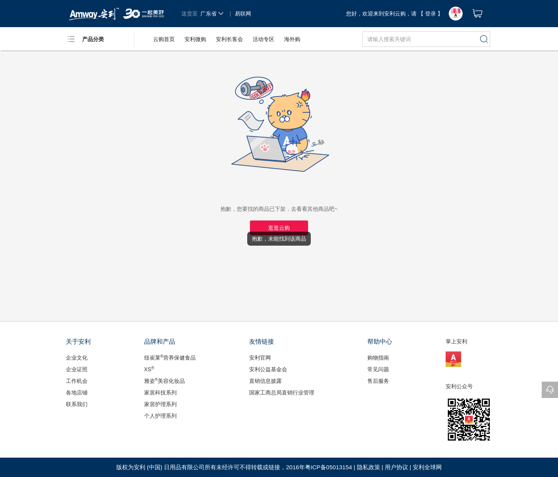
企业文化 (77, 358)
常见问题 (378, 369)
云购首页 (164, 39)
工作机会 (77, 381)
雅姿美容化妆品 (164, 380)
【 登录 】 (430, 13)
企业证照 (77, 369)
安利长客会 (229, 39)
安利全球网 (427, 467)
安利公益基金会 (268, 369)
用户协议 (396, 467)
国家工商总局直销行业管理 (281, 392)
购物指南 (378, 358)
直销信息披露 (265, 381)
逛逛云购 (279, 228)
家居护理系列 (160, 404)
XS (149, 368)
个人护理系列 (160, 416)
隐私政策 (368, 467)
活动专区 (263, 39)
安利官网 (260, 358)
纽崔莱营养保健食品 (170, 357)
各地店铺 (77, 392)
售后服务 (378, 381)
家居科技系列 (160, 392)
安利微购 (195, 39)
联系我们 (77, 404)
